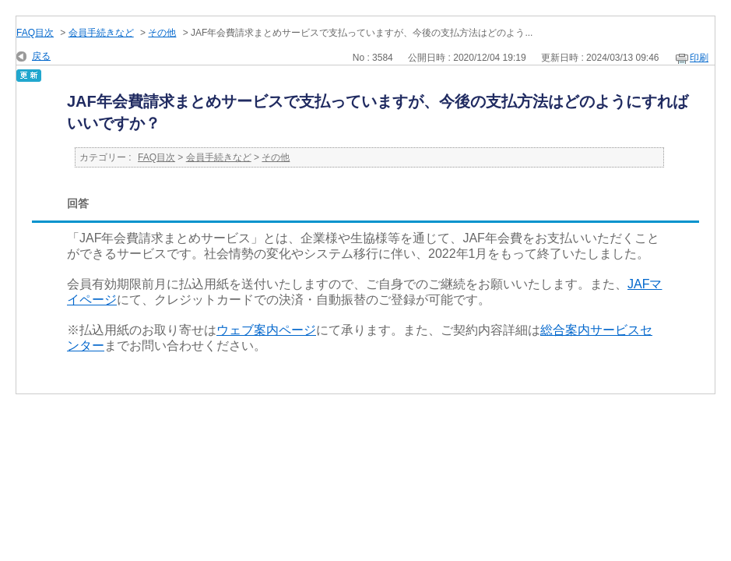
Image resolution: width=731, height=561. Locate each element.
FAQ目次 (35, 32)
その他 (162, 32)
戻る (41, 56)
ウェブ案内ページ (266, 330)
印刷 (699, 57)
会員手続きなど (101, 32)
